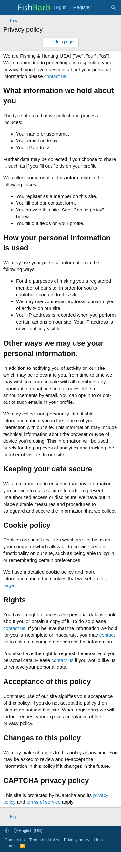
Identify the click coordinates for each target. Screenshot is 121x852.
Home (10, 845)
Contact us (15, 839)
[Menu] (8, 7)
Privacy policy (76, 839)
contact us (55, 76)
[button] (6, 830)
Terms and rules (44, 839)
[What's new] (100, 7)
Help (98, 839)
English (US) (28, 830)
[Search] (113, 7)
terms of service (43, 802)
